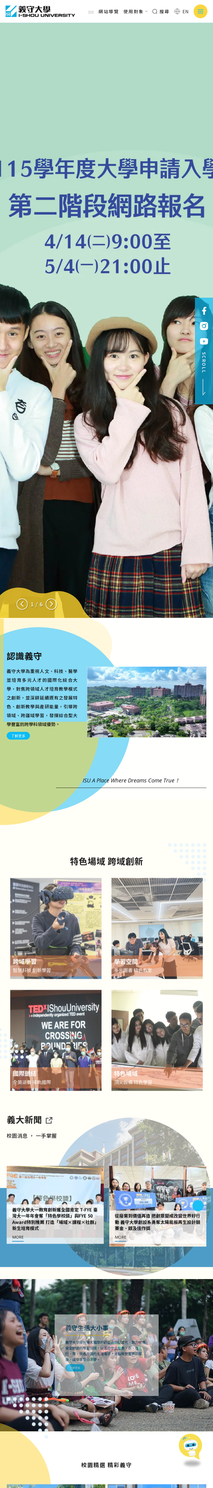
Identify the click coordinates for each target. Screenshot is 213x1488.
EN (181, 11)
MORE (18, 1262)
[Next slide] (51, 604)
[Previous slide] (22, 604)
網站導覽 (108, 11)
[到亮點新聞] (48, 1145)
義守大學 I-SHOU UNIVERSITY (40, 11)
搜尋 (161, 11)
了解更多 (18, 735)
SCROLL (204, 374)
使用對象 (135, 11)
